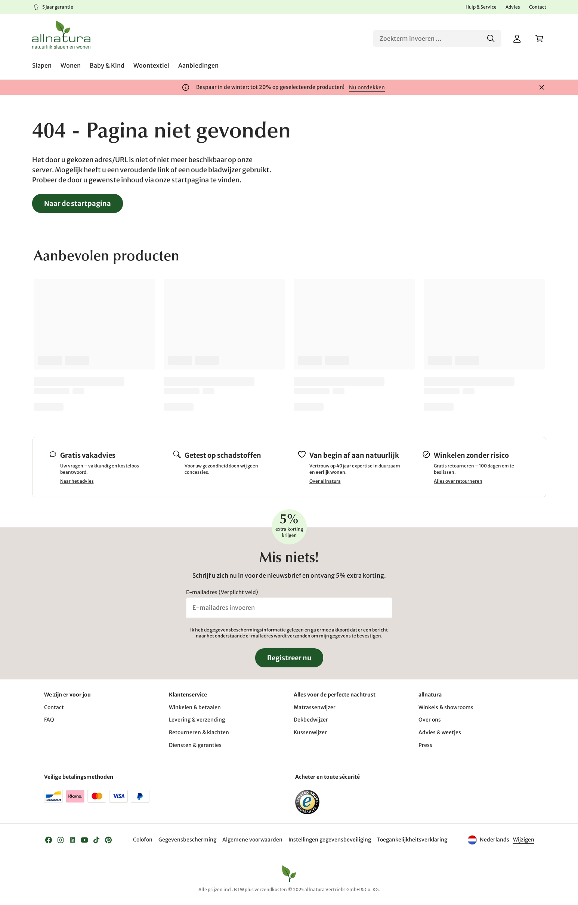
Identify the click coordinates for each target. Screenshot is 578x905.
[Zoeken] (437, 38)
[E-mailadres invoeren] (289, 607)
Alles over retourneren (458, 481)
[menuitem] (42, 65)
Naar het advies (77, 481)
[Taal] (523, 840)
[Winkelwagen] (539, 38)
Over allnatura (325, 481)
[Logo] (61, 35)
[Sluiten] (541, 87)
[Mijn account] (517, 38)
